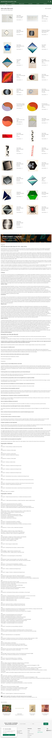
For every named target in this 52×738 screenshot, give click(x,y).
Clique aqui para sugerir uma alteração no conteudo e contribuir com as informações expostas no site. (20, 697)
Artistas (13, 3)
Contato (45, 3)
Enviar (46, 723)
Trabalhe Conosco (31, 733)
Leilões (38, 3)
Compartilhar (48, 8)
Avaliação (30, 3)
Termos (29, 736)
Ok (9, 734)
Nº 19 (18, 118)
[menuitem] (6, 4)
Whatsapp (40, 732)
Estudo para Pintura (46, 30)
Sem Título (19, 15)
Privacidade (29, 735)
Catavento (19, 192)
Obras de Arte (21, 3)
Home (6, 3)
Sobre (28, 732)
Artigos (29, 730)
